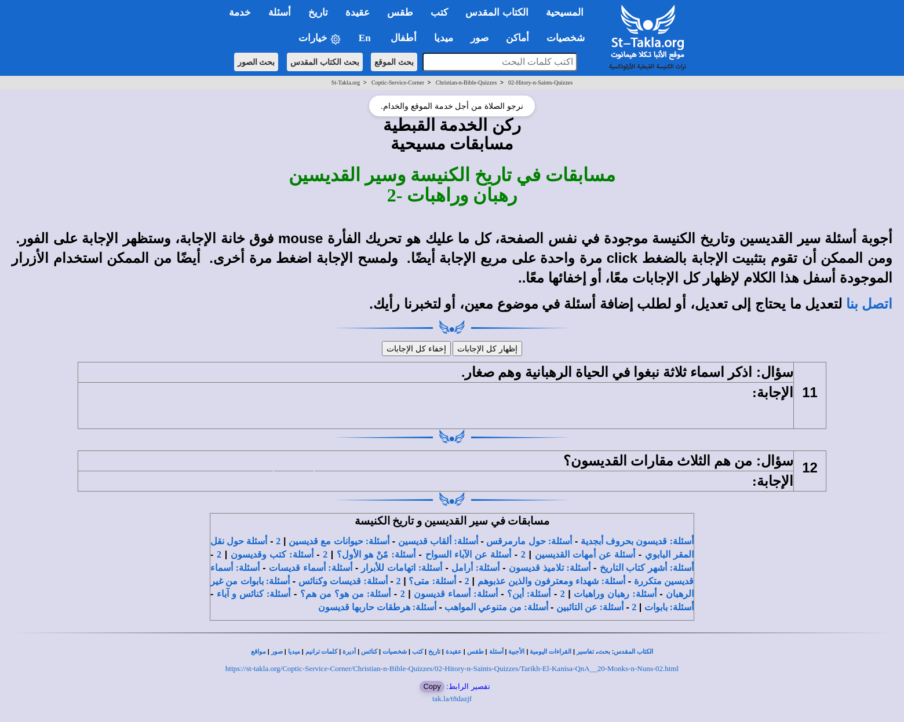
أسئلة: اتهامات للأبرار (401, 568)
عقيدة (454, 651)
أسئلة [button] (279, 12)
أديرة (349, 651)
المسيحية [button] (565, 12)
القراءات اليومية (550, 651)
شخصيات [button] (569, 37)
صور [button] (480, 37)
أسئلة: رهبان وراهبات (615, 594)
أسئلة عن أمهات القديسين (585, 554)
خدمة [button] (240, 12)
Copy (431, 686)
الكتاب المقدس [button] (496, 12)
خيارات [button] (319, 38)
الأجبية (516, 651)
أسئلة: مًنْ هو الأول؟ (376, 554)
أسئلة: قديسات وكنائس (343, 581)
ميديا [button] (443, 37)
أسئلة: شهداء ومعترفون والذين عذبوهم (551, 581)
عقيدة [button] (357, 12)
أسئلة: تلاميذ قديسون (549, 568)
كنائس (369, 651)
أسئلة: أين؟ (529, 594)
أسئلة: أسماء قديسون (455, 594)
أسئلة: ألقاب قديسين (438, 541)
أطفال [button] (404, 37)
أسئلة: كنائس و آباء (254, 594)
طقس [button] (400, 12)
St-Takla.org (345, 82)
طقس (475, 651)
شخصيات (394, 651)
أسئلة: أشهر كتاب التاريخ (647, 568)
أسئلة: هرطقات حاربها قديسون (377, 607)
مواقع (258, 651)
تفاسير (585, 651)
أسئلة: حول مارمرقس (529, 541)
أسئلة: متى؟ (432, 581)
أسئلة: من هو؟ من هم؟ (345, 594)
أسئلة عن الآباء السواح (468, 554)
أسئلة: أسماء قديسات (310, 568)
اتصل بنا (869, 303)
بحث (604, 651)
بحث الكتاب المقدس (324, 62)
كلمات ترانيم (321, 651)
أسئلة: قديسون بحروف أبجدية (637, 541)
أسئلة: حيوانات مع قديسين (339, 541)
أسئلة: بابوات (669, 607)
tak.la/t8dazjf (452, 698)
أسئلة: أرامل (475, 568)
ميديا (294, 651)
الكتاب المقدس (633, 651)
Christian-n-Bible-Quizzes (466, 82)
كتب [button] (439, 12)
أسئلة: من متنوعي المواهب (496, 607)
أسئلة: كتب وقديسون (272, 554)
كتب (417, 651)
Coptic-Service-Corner (397, 82)
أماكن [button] (517, 37)
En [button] (366, 37)
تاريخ (434, 651)
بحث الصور (256, 62)
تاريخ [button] (318, 12)
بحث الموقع (394, 62)
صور (277, 651)
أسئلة (496, 651)
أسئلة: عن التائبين (590, 607)
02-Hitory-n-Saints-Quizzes (540, 82)
